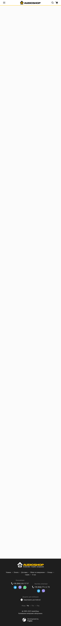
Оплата (16, 572)
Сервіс (27, 575)
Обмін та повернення (37, 572)
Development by (33, 620)
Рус (33, 606)
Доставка (24, 572)
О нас (34, 575)
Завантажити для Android (30, 599)
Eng (38, 606)
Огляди (49, 572)
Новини (8, 572)
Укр (28, 606)
